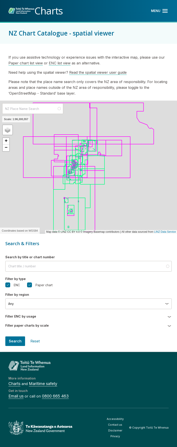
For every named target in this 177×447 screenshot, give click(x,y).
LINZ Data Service (165, 231)
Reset (35, 341)
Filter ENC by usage (20, 316)
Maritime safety (43, 383)
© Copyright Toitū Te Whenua (149, 427)
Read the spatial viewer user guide (98, 72)
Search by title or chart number (30, 257)
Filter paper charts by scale (27, 325)
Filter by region (17, 294)
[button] (7, 130)
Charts (14, 383)
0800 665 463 (55, 396)
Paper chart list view (25, 63)
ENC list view (60, 63)
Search (15, 341)
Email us (16, 396)
